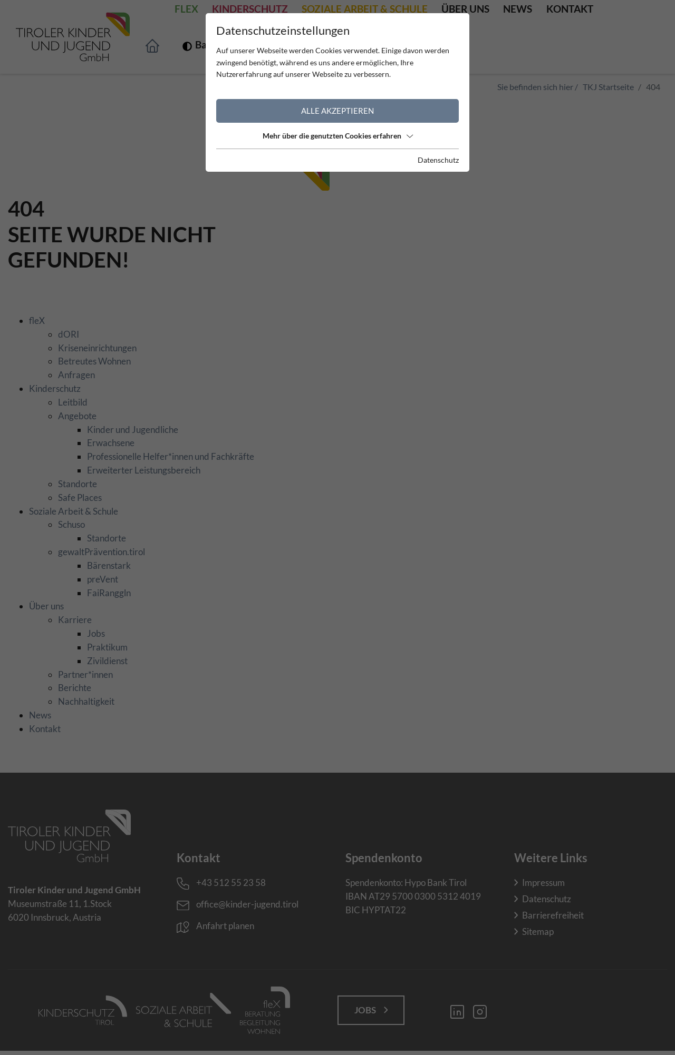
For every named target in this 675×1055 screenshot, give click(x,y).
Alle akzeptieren (337, 110)
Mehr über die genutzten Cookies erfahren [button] (338, 135)
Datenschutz (438, 159)
